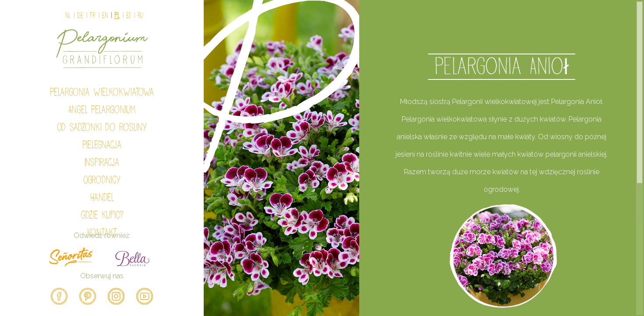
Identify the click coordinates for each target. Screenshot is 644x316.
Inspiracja (102, 162)
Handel (102, 197)
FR (93, 15)
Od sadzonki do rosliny (102, 127)
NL (68, 15)
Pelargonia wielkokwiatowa (102, 92)
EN (105, 15)
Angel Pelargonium (102, 110)
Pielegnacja (102, 145)
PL (117, 15)
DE (80, 15)
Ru (140, 15)
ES (128, 15)
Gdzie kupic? (102, 215)
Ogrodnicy (101, 180)
